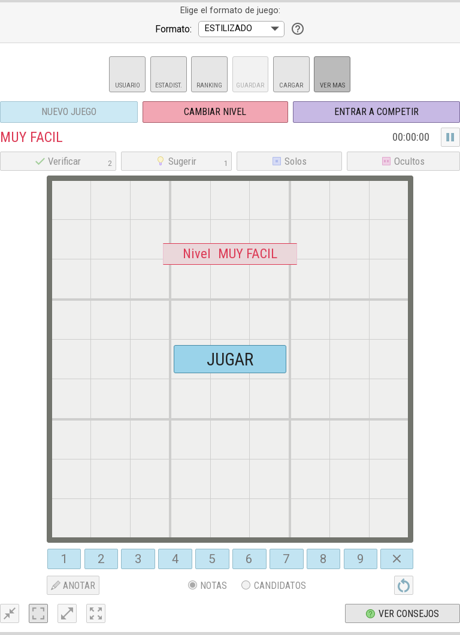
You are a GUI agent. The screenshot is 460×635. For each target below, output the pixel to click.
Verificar (75, 161)
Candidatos (273, 585)
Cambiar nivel (215, 111)
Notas (208, 585)
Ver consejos (402, 613)
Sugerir (193, 161)
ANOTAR (73, 585)
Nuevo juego (68, 111)
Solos (289, 161)
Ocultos (403, 161)
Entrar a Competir (376, 111)
